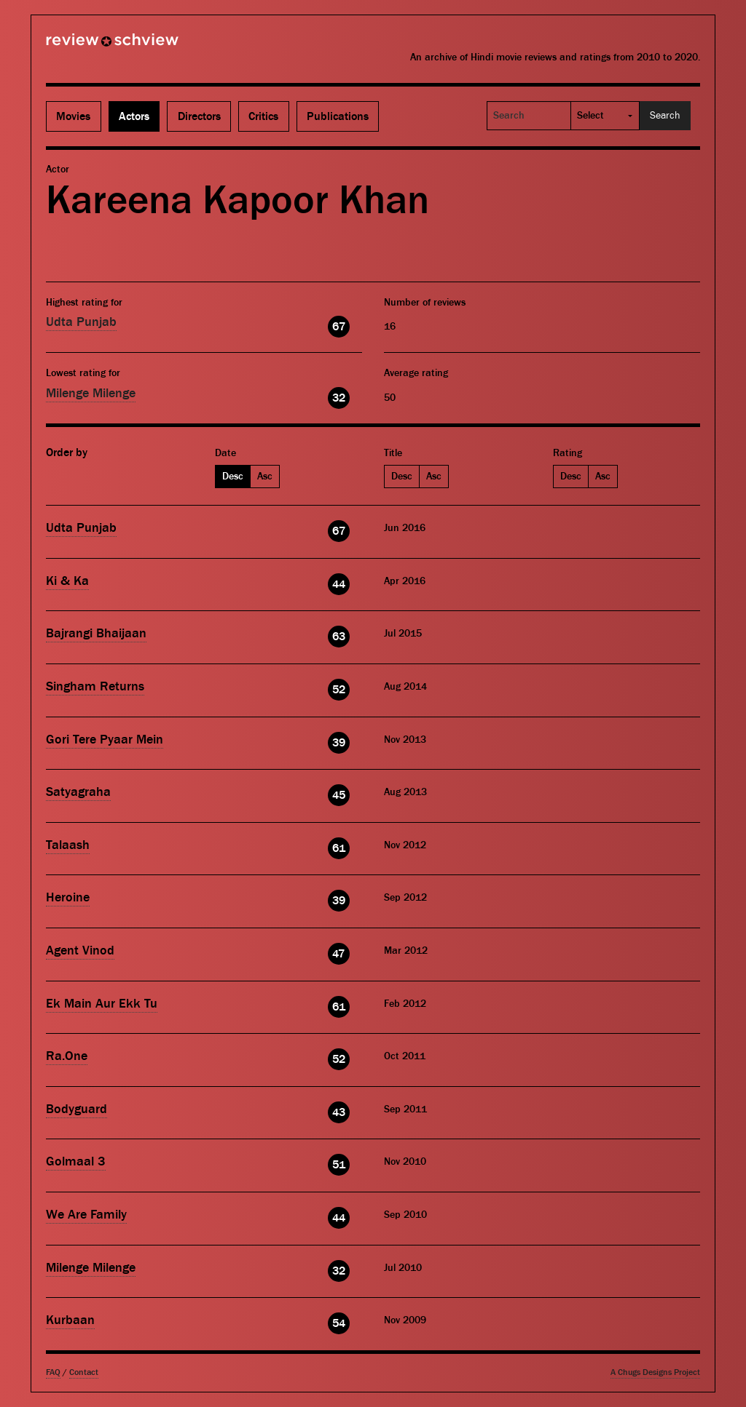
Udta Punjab (81, 322)
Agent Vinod (80, 950)
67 (338, 326)
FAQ (53, 1372)
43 (338, 1112)
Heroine (68, 897)
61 (338, 848)
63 (338, 636)
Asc (264, 476)
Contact (83, 1372)
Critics (263, 116)
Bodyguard (76, 1109)
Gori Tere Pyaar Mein (104, 739)
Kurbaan (70, 1320)
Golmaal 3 (76, 1161)
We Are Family (86, 1214)
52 (338, 689)
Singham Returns (95, 686)
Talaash (68, 845)
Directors (199, 116)
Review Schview (87, 46)
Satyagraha (78, 792)
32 (338, 398)
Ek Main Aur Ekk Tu (101, 1003)
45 (338, 795)
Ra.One (66, 1056)
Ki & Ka (67, 581)
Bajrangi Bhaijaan (96, 633)
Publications (338, 116)
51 (338, 1164)
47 (338, 953)
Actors (134, 116)
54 (338, 1323)
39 (338, 743)
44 (338, 584)
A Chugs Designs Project (655, 1372)
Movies (73, 116)
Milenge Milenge (91, 393)
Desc (232, 476)
